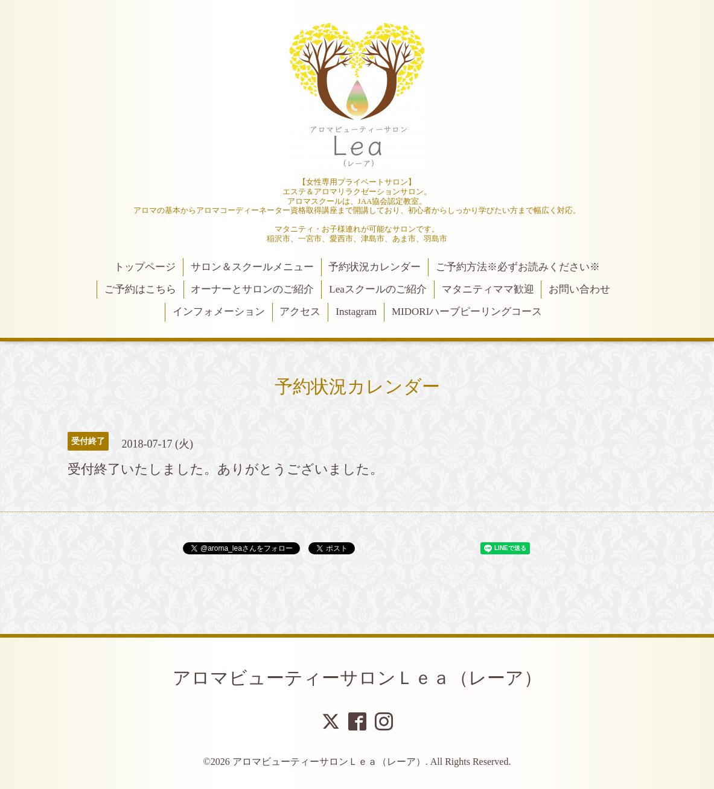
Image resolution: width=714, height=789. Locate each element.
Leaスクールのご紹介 (377, 289)
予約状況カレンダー (374, 267)
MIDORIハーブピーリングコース (467, 311)
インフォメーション (219, 311)
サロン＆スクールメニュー (252, 267)
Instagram (356, 311)
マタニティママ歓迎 (488, 289)
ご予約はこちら (140, 289)
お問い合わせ (579, 289)
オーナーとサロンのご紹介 (252, 289)
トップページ (145, 267)
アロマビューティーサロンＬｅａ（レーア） (357, 678)
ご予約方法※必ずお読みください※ (518, 267)
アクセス (299, 311)
